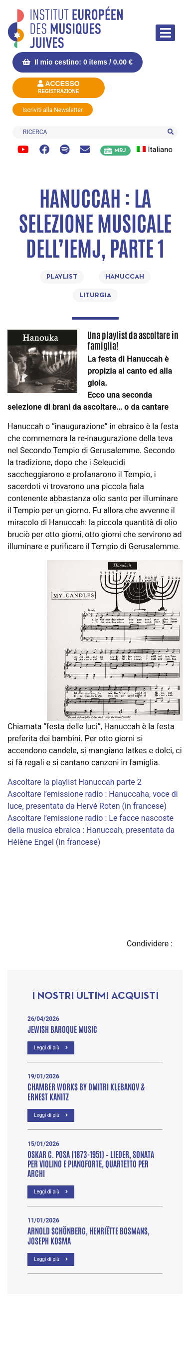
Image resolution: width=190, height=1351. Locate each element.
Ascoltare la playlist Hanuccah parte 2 (74, 782)
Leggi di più (51, 1047)
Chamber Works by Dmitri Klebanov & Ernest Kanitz (86, 1091)
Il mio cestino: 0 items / (77, 62)
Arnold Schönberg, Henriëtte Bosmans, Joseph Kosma (88, 1235)
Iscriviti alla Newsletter (52, 110)
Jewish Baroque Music (62, 1029)
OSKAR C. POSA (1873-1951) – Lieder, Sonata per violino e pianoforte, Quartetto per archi (90, 1163)
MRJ (120, 150)
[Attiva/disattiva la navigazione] (165, 33)
